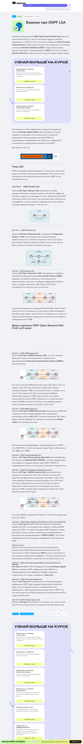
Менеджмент (26, 707)
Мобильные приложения (50, 716)
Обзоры (54, 8)
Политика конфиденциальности (63, 706)
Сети (44, 5)
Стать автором (39, 716)
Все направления (15, 698)
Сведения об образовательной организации (63, 700)
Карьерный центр (39, 710)
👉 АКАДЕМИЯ (30, 5)
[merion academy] (19, 2)
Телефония (25, 703)
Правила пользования (64, 708)
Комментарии (41, 680)
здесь (49, 39)
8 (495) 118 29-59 (28, 724)
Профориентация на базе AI (52, 708)
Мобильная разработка (28, 709)
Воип (47, 5)
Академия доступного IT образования (52, 699)
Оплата (60, 710)
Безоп (40, 5)
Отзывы (61, 714)
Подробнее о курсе (23, 84)
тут (28, 39)
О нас (60, 712)
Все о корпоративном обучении (40, 705)
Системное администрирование (16, 706)
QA (55, 5)
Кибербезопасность (16, 710)
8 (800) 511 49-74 (16, 724)
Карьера (64, 5)
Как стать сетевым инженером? (26, 660)
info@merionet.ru (28, 729)
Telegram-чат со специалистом (16, 730)
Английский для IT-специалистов (40, 713)
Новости (68, 8)
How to (49, 8)
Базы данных (26, 701)
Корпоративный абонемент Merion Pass (41, 708)
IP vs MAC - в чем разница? (59, 660)
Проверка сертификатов (50, 713)
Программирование (16, 701)
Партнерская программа (38, 702)
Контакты (38, 698)
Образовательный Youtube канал (51, 705)
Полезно (63, 8)
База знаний (50, 702)
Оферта (60, 703)
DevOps (36, 5)
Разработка (51, 5)
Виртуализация (26, 698)
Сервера (59, 5)
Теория (58, 8)
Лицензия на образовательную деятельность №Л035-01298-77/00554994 (48, 728)
